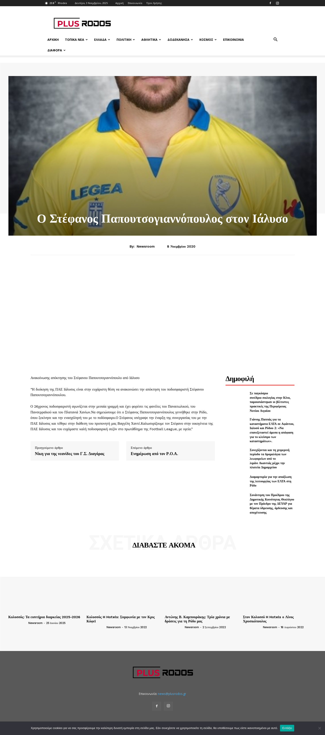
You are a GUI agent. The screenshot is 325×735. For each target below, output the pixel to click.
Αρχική (119, 3)
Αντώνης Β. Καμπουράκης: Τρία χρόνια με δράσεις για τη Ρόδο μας (197, 619)
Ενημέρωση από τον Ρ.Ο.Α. (154, 453)
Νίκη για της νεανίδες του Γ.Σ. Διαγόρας (69, 453)
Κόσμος (208, 39)
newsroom (146, 246)
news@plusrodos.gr (172, 694)
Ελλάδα (102, 39)
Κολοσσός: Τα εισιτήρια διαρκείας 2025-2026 (44, 617)
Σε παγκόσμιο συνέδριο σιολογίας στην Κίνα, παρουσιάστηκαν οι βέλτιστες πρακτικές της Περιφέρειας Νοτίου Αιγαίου (270, 401)
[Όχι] (319, 728)
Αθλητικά (151, 39)
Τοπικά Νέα (76, 39)
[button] (275, 40)
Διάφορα (56, 50)
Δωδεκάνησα (180, 39)
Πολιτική (126, 39)
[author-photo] (17, 622)
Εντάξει (287, 728)
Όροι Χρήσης (154, 3)
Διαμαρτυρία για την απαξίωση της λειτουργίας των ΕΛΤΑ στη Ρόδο (271, 481)
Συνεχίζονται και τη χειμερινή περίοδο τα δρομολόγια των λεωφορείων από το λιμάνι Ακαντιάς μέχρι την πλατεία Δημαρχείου (269, 458)
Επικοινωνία (135, 3)
